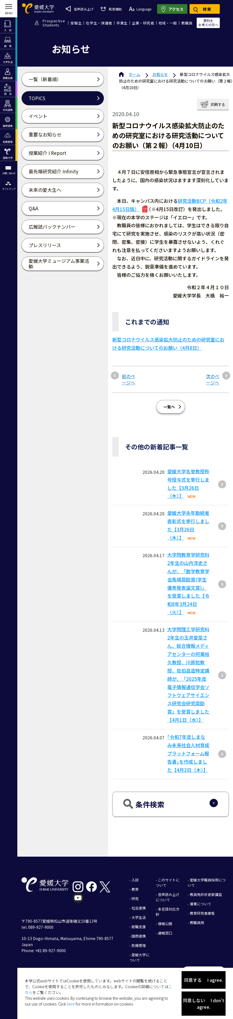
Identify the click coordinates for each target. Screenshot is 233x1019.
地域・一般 (167, 23)
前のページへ (128, 379)
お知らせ (160, 74)
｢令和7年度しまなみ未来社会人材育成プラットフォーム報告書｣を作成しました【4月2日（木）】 (188, 753)
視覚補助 (111, 9)
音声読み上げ (80, 9)
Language (140, 9)
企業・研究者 (143, 23)
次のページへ (212, 379)
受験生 (76, 23)
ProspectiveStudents (54, 23)
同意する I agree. (203, 980)
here (71, 1004)
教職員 (187, 23)
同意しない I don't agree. (203, 1003)
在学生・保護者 (99, 23)
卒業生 (122, 23)
